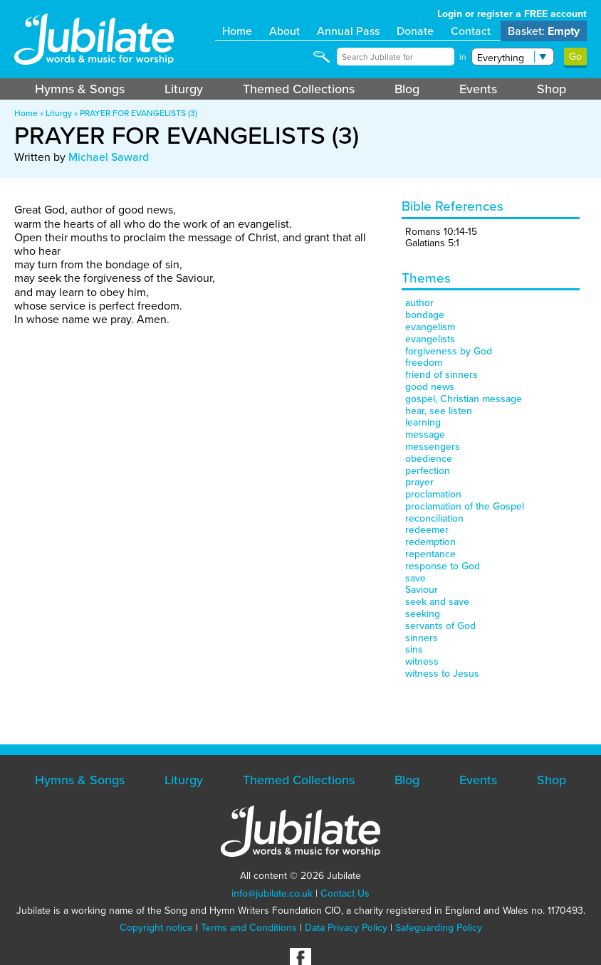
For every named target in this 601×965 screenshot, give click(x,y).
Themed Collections (299, 89)
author (419, 302)
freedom (423, 362)
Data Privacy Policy (346, 927)
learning (423, 422)
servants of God (440, 625)
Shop (551, 89)
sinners (421, 638)
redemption (430, 541)
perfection (427, 470)
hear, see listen (438, 411)
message (425, 434)
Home (237, 31)
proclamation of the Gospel (464, 506)
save (415, 578)
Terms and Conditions (249, 927)
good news (429, 386)
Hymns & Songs (80, 89)
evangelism (430, 327)
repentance (430, 554)
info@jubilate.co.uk (272, 893)
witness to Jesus (442, 673)
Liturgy (183, 89)
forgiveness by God (448, 351)
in (462, 57)
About (284, 31)
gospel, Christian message (463, 398)
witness (422, 661)
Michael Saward (108, 157)
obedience (428, 458)
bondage (424, 314)
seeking (422, 613)
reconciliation (434, 518)
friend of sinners (441, 374)
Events (478, 89)
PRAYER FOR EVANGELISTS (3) (138, 113)
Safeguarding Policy (438, 927)
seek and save (437, 601)
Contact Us (345, 893)
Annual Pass (348, 31)
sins (414, 649)
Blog (406, 89)
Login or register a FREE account (512, 13)
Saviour (421, 589)
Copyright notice (156, 927)
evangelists (430, 339)
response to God (442, 566)
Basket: (544, 31)
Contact (471, 31)
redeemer (427, 529)
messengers (432, 446)
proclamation (433, 494)
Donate (415, 31)
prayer (419, 482)
